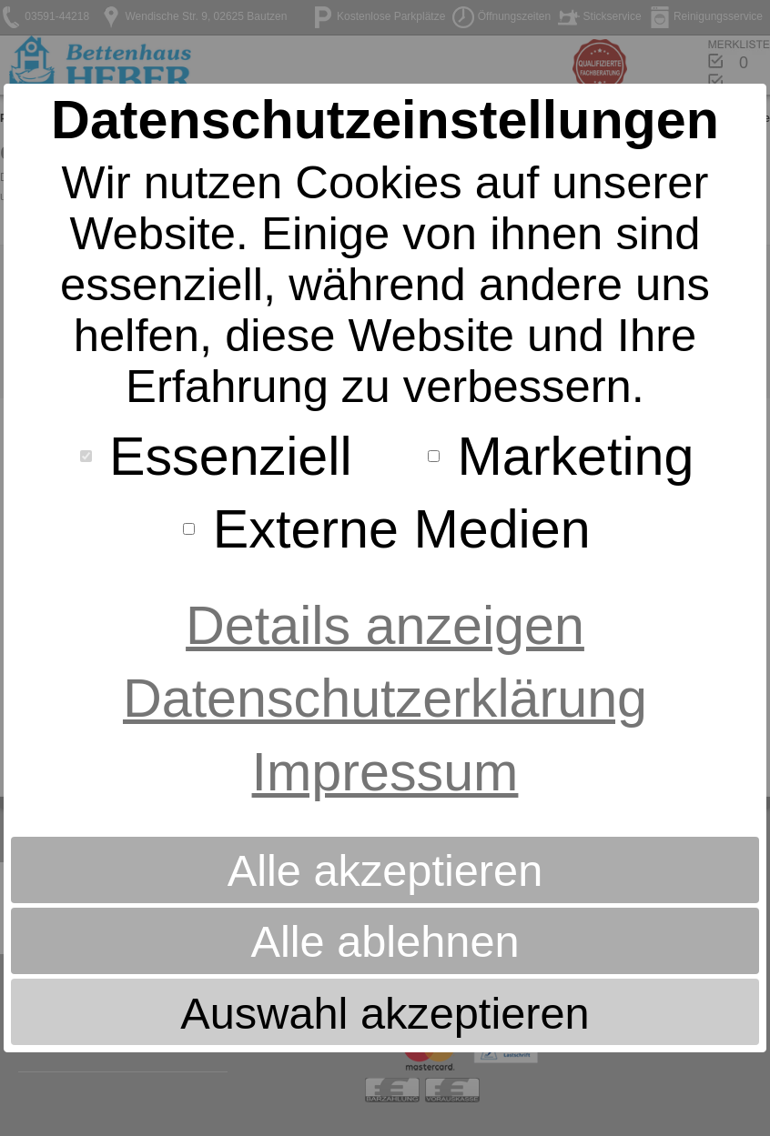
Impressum (385, 771)
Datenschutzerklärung (385, 698)
